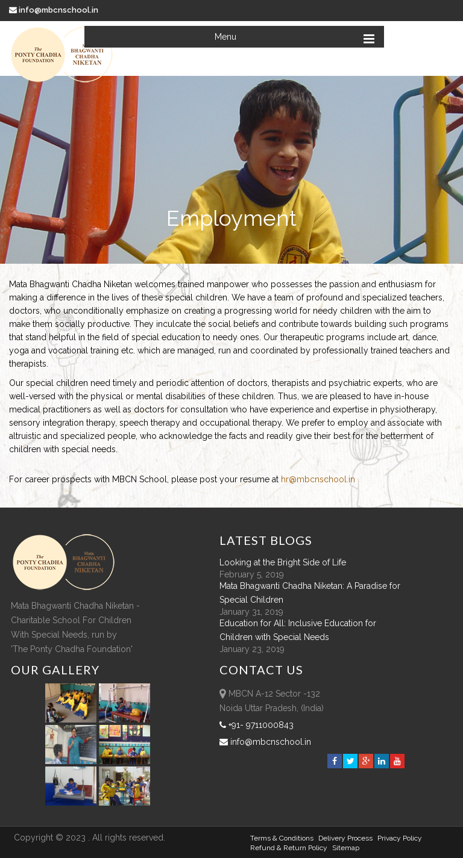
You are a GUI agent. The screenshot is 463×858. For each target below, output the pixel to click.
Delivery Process (345, 838)
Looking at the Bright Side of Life (282, 562)
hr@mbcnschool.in (318, 479)
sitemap (345, 848)
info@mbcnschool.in (54, 9)
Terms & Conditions (281, 838)
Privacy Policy (399, 838)
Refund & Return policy (288, 848)
